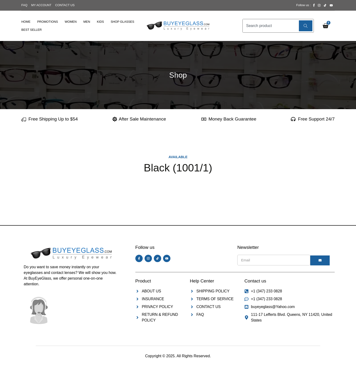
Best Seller (31, 29)
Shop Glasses (122, 21)
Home (25, 21)
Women (71, 21)
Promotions (47, 21)
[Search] (306, 25)
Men (86, 21)
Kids (100, 21)
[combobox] (270, 25)
